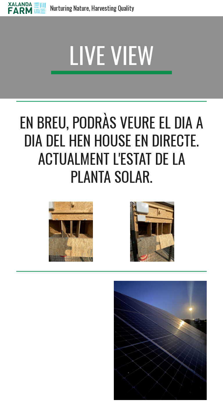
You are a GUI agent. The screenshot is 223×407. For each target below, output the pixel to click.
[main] (111, 57)
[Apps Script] (62, 340)
